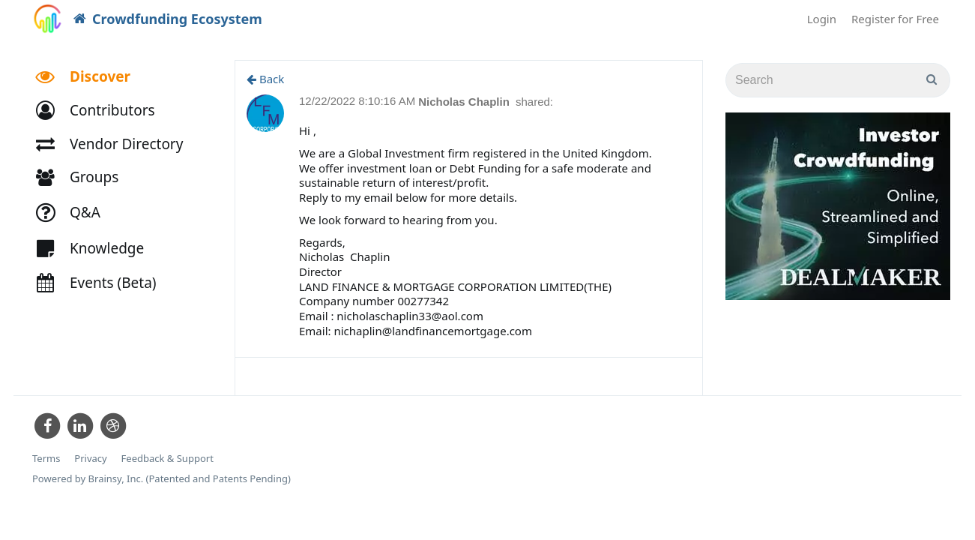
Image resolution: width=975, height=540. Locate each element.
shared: (534, 101)
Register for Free (895, 18)
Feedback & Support (167, 458)
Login (821, 18)
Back (265, 78)
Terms (46, 458)
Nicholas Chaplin (465, 101)
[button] (102, 111)
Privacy (90, 458)
